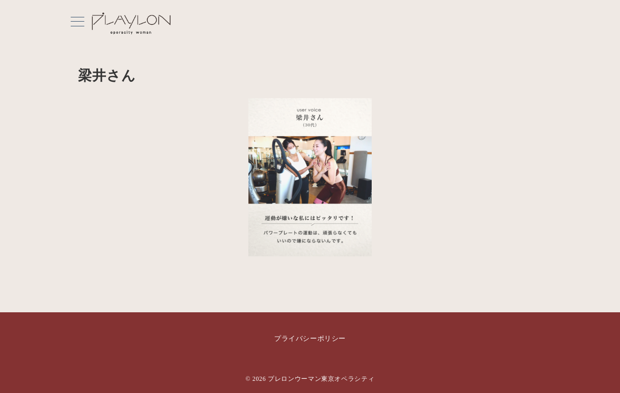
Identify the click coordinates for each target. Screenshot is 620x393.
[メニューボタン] (77, 22)
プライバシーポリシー (309, 338)
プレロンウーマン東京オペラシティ (321, 379)
